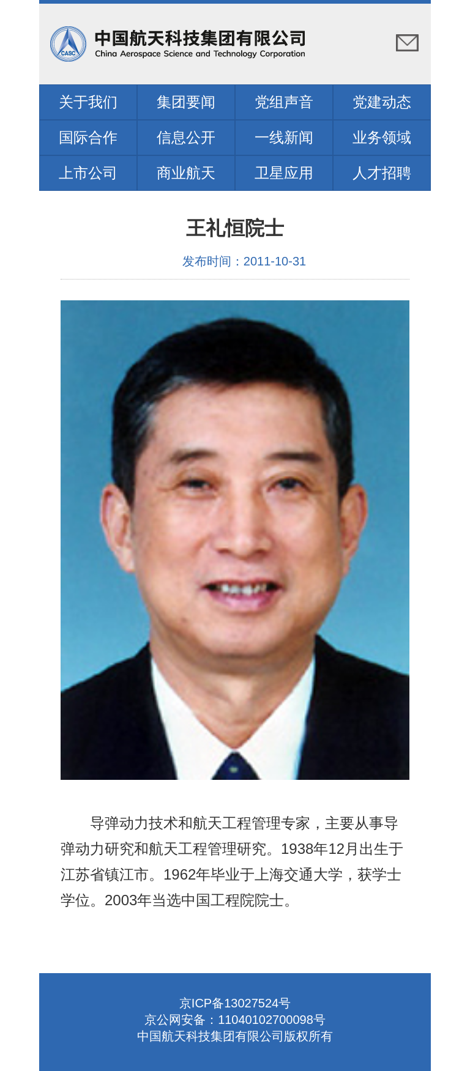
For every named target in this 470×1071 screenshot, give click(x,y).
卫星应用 (284, 173)
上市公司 (88, 173)
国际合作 (88, 137)
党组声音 (284, 102)
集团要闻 (186, 102)
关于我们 (88, 102)
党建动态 (381, 102)
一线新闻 (284, 137)
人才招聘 (381, 173)
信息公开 (186, 137)
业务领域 (381, 137)
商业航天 (186, 173)
